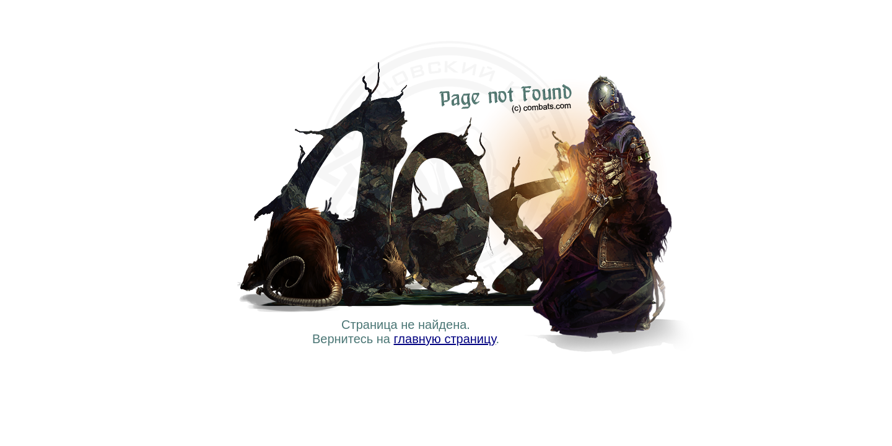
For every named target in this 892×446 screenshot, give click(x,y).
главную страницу (445, 339)
